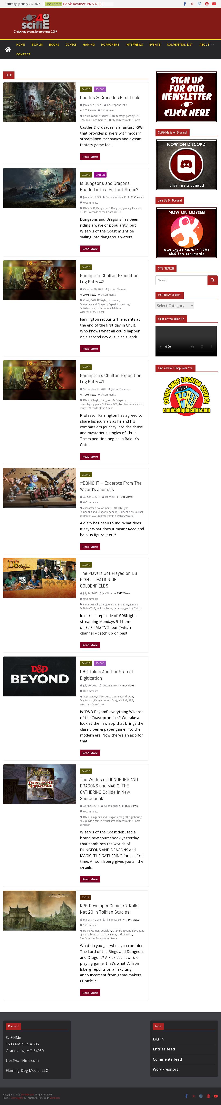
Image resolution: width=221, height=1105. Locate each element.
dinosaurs (113, 300)
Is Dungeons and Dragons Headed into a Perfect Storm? (109, 186)
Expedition (115, 304)
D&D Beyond (119, 696)
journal (139, 512)
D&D (112, 116)
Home (20, 44)
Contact (23, 54)
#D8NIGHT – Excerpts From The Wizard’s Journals (111, 486)
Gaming (89, 44)
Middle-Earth (125, 934)
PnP (125, 700)
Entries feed (164, 1049)
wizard (129, 515)
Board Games (91, 930)
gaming (130, 116)
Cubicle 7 (106, 930)
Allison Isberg (112, 806)
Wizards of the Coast (128, 120)
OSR (138, 116)
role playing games (91, 821)
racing (125, 304)
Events (154, 44)
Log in (158, 1039)
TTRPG (111, 120)
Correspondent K (117, 105)
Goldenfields (126, 512)
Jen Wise (110, 497)
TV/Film (37, 44)
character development (96, 508)
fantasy (120, 116)
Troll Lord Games (96, 120)
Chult (86, 300)
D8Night (102, 300)
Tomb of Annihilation (109, 308)
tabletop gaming (106, 515)
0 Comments (89, 202)
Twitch (83, 408)
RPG (82, 120)
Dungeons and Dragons (94, 304)
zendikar (85, 825)
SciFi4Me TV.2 (87, 308)
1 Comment (106, 110)
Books (54, 44)
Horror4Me (110, 44)
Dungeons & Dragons (108, 208)
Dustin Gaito (109, 685)
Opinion (100, 174)
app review (89, 696)
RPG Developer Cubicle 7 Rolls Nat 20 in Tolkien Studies (109, 908)
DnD (92, 208)
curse (100, 696)
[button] (212, 44)
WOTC (117, 212)
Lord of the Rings (106, 934)
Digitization (86, 700)
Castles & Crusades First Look (109, 97)
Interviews (134, 44)
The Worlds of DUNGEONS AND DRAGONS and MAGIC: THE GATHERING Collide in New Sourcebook (109, 789)
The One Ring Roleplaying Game (98, 938)
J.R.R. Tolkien (88, 934)
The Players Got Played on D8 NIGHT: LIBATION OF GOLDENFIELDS (108, 579)
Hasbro (136, 208)
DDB (130, 696)
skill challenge (104, 608)
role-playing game (90, 404)
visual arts (109, 821)
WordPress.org (166, 1069)
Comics (71, 44)
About (205, 44)
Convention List (180, 44)
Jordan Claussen (117, 289)
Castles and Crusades (95, 116)
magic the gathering (130, 817)
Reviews (100, 89)
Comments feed (167, 1059)
